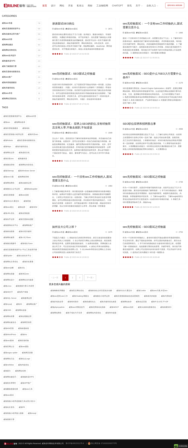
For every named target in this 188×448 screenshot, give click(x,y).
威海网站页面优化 (22, 99)
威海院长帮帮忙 (9, 383)
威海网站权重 (8, 316)
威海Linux (7, 286)
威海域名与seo (26, 243)
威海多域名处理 (56, 302)
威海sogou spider (10, 353)
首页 (44, 5)
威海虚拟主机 (24, 152)
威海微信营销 (8, 165)
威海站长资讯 (8, 407)
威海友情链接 (24, 213)
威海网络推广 (27, 225)
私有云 (80, 5)
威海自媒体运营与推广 (22, 34)
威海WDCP (114, 307)
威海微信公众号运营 (11, 189)
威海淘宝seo (24, 274)
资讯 (129, 5)
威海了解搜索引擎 (22, 66)
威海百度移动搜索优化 (22, 72)
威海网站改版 (20, 310)
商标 (90, 5)
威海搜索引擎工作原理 (25, 286)
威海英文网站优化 (76, 290)
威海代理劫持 (166, 296)
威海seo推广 (22, 77)
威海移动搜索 (8, 231)
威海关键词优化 (22, 88)
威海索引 (7, 371)
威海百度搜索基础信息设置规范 (127, 296)
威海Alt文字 (8, 292)
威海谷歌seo (8, 158)
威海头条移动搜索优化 (147, 307)
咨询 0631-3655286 (174, 5)
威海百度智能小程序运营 (13, 134)
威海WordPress (9, 334)
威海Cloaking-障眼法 (80, 296)
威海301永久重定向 (11, 201)
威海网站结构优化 (22, 50)
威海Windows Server (26, 171)
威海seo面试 (8, 395)
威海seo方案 (8, 177)
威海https (7, 146)
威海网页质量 (27, 353)
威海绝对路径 (72, 302)
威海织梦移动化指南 (97, 307)
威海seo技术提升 (22, 56)
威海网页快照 (25, 322)
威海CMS (7, 310)
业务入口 (151, 5)
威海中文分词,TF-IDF (159, 302)
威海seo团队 (24, 346)
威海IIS (19, 304)
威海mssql (32, 413)
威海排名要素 (27, 262)
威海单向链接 (110, 313)
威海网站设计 (8, 280)
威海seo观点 (8, 207)
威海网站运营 (8, 152)
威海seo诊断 (8, 268)
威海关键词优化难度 (108, 302)
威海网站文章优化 (10, 262)
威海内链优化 (23, 365)
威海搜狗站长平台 (10, 225)
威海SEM (33, 207)
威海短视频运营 (25, 316)
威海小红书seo (25, 237)
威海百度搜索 (8, 195)
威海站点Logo (24, 359)
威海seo (6, 122)
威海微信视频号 (9, 243)
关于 (138, 5)
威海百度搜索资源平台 (22, 29)
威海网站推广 (31, 304)
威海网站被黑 (8, 237)
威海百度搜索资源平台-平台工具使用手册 (20, 250)
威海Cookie (141, 290)
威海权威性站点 (89, 302)
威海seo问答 (22, 39)
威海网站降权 (8, 183)
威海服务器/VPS (22, 61)
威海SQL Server (10, 298)
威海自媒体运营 (25, 183)
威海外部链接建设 (22, 82)
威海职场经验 (23, 340)
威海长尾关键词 (25, 231)
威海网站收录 (19, 122)
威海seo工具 (27, 389)
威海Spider (7, 256)
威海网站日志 (8, 359)
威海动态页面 (141, 302)
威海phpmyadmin (57, 307)
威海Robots (8, 140)
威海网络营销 (23, 177)
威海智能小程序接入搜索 (13, 413)
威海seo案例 (8, 340)
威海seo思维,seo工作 (59, 296)
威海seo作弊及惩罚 (77, 307)
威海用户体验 (22, 292)
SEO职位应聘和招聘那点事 (139, 123)
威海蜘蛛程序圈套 (57, 290)
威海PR (22, 407)
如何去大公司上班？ (64, 226)
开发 (70, 5)
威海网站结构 (20, 371)
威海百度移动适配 (26, 219)
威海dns (23, 334)
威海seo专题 (22, 23)
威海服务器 (22, 158)
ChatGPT (117, 5)
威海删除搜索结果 (10, 389)
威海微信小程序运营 (101, 296)
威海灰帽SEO (165, 307)
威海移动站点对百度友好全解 (100, 290)
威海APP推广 (25, 383)
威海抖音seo (33, 134)
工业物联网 (102, 5)
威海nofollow (8, 365)
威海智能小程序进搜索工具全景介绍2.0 (19, 401)
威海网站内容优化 (26, 165)
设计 (53, 5)
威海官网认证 (8, 346)
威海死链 (27, 201)
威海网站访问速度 (26, 280)
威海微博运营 (26, 298)
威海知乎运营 (8, 219)
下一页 (90, 278)
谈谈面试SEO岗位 (63, 23)
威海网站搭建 (8, 274)
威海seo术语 (22, 93)
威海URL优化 (8, 213)
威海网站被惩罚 (9, 377)
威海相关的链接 (150, 296)
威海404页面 (8, 328)
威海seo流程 (24, 195)
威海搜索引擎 (8, 419)
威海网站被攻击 (9, 322)
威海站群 (21, 207)
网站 (62, 5)
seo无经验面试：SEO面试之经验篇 (73, 73)
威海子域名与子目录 (74, 313)
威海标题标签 (23, 328)
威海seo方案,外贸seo (158, 290)
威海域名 (26, 128)
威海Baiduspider (30, 189)
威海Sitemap (8, 171)
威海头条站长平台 (24, 256)
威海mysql (7, 304)
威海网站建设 (22, 45)
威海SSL (21, 268)
